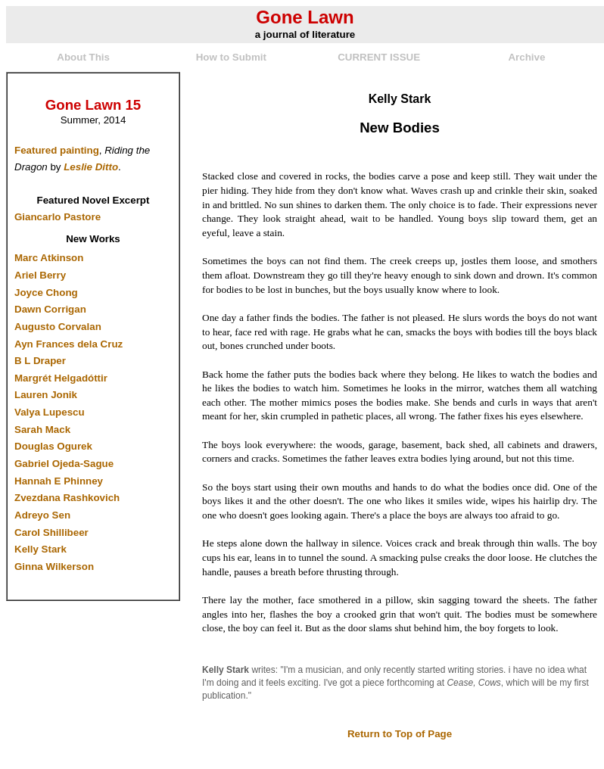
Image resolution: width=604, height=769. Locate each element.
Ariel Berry (40, 275)
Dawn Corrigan (50, 309)
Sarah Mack (42, 429)
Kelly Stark (40, 549)
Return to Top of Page (399, 733)
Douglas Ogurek (53, 446)
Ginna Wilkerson (54, 566)
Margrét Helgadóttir (60, 378)
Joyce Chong (46, 292)
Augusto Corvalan (57, 326)
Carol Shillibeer (51, 532)
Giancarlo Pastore (57, 217)
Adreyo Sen (42, 515)
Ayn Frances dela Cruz (68, 344)
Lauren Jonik (45, 394)
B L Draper (40, 360)
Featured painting (56, 150)
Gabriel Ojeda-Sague (64, 463)
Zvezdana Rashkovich (67, 497)
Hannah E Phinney (58, 481)
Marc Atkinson (48, 257)
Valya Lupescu (49, 412)
